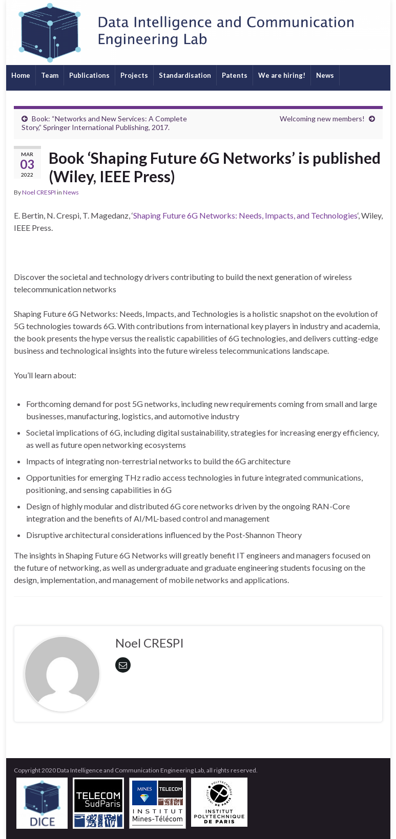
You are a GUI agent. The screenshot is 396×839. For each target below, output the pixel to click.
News (325, 75)
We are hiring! (281, 75)
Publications (89, 75)
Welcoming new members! (322, 118)
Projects (134, 75)
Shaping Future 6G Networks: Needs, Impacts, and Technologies (245, 215)
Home (20, 75)
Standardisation (185, 75)
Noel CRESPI (39, 192)
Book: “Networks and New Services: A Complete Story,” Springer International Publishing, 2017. (104, 123)
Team (49, 75)
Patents (234, 75)
